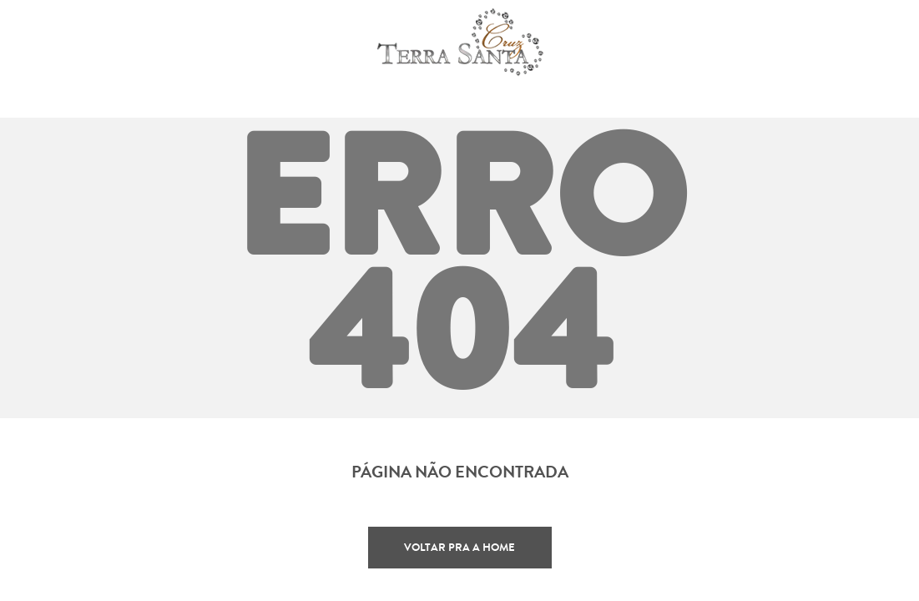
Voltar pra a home (459, 547)
